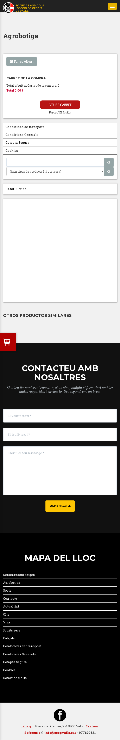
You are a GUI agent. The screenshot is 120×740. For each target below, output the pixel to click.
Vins (22, 189)
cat (23, 726)
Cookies (12, 150)
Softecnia (32, 732)
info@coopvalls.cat (60, 732)
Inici (10, 189)
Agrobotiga (11, 582)
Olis (6, 614)
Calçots (9, 638)
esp (29, 726)
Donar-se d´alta (15, 678)
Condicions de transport (25, 127)
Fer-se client (21, 61)
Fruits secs (11, 630)
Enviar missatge (60, 506)
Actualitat (11, 606)
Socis (7, 590)
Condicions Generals (22, 134)
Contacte (10, 598)
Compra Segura (17, 142)
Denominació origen (19, 575)
